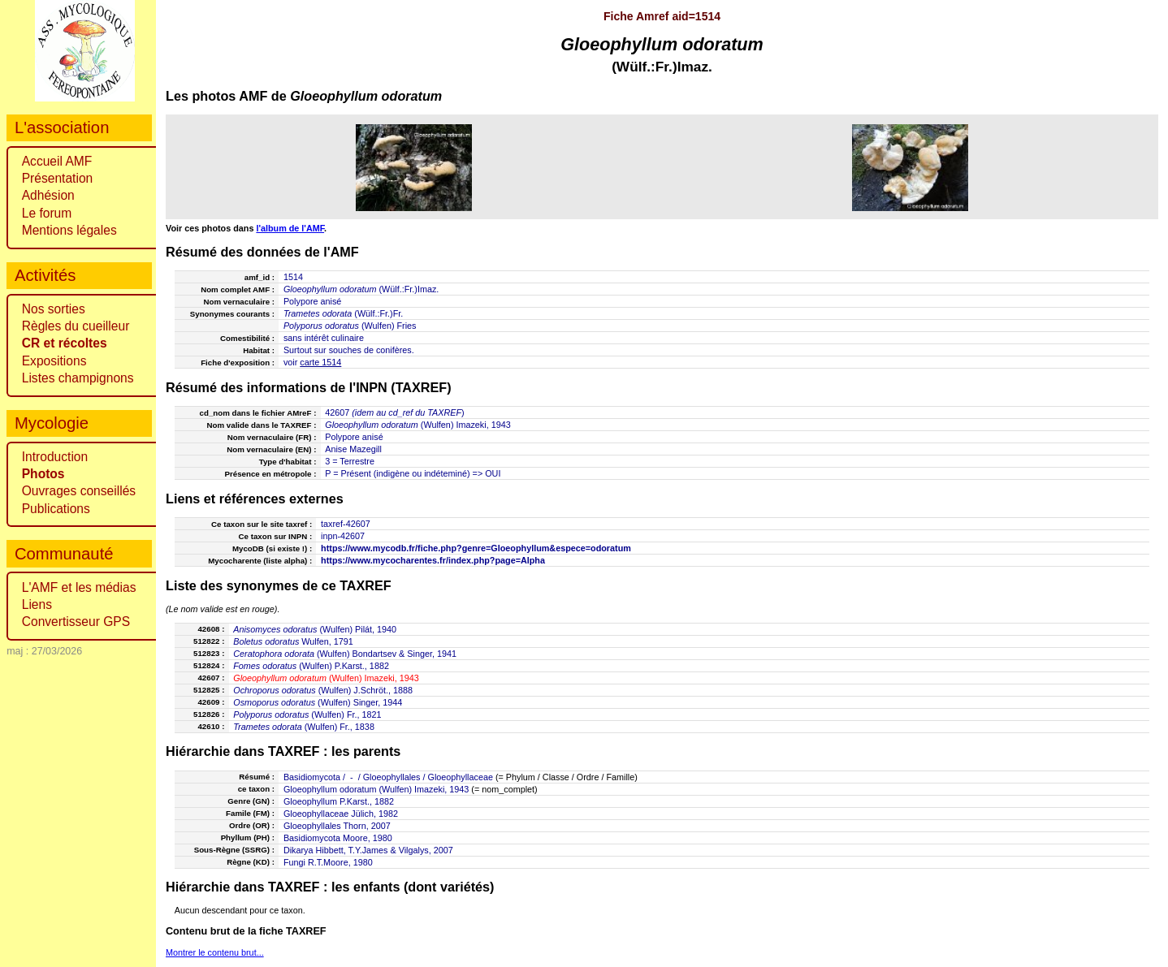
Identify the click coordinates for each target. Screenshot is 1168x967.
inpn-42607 (343, 536)
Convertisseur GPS (76, 621)
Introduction (55, 457)
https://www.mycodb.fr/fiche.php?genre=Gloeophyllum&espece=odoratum (476, 548)
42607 (337, 412)
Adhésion (48, 195)
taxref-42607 (345, 524)
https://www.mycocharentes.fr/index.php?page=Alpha (433, 560)
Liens (37, 604)
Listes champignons (78, 378)
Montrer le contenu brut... (215, 952)
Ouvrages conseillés (79, 491)
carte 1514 (320, 362)
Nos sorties (53, 309)
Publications (56, 509)
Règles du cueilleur (76, 326)
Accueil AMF (57, 161)
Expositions (54, 361)
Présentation (57, 178)
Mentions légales (69, 230)
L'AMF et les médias (79, 587)
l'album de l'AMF (290, 228)
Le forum (47, 213)
